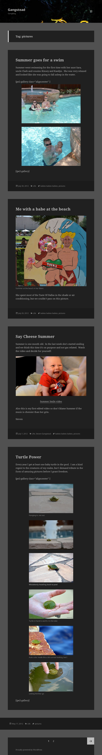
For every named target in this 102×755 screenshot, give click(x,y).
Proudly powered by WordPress (29, 750)
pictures (62, 186)
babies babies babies (49, 186)
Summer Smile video (51, 401)
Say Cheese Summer (35, 336)
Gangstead (16, 9)
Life (34, 186)
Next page (90, 741)
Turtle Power (28, 457)
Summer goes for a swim (40, 60)
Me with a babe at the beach (43, 209)
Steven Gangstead (43, 433)
